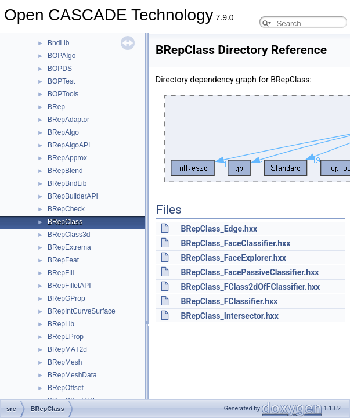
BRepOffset (66, 388)
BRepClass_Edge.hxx (219, 228)
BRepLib (61, 324)
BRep (56, 107)
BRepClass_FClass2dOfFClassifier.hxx (250, 286)
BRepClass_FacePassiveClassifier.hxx (250, 272)
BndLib (58, 43)
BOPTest (61, 81)
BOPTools (63, 94)
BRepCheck (66, 209)
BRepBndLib (67, 183)
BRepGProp (66, 298)
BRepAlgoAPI (69, 145)
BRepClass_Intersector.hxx (229, 315)
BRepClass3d (69, 234)
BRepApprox (67, 158)
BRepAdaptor (68, 120)
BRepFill (61, 273)
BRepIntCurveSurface (82, 311)
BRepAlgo (63, 132)
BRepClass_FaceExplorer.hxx (233, 257)
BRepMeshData (72, 375)
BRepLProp (66, 337)
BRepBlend (65, 171)
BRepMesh (65, 362)
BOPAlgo (61, 56)
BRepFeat (63, 260)
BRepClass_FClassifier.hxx (229, 301)
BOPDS (60, 68)
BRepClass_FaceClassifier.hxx (235, 243)
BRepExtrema (69, 247)
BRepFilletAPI (69, 286)
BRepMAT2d (67, 349)
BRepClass (65, 222)
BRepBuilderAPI (73, 196)
